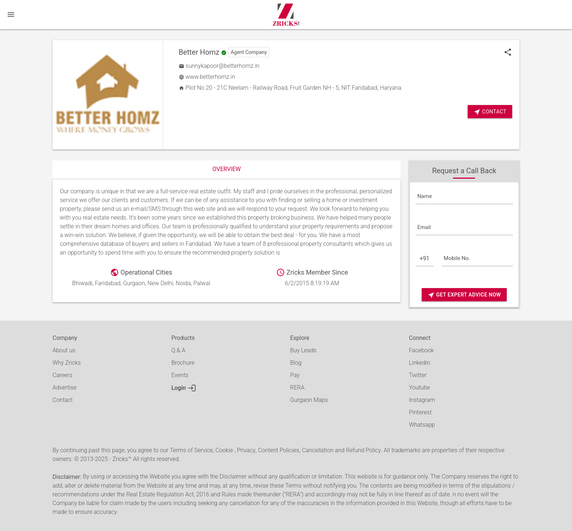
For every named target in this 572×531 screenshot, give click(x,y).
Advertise (65, 387)
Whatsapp (422, 424)
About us (64, 350)
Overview (226, 169)
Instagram (422, 399)
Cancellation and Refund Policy (341, 450)
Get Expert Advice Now (464, 294)
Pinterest (420, 412)
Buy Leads (303, 350)
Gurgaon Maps (309, 399)
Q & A (178, 350)
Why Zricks (67, 362)
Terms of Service (191, 450)
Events (180, 375)
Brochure (182, 362)
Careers (62, 375)
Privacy (246, 450)
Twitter (418, 375)
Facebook (421, 350)
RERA (297, 387)
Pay (294, 375)
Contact (490, 111)
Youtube (419, 387)
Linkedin (419, 362)
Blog (295, 362)
